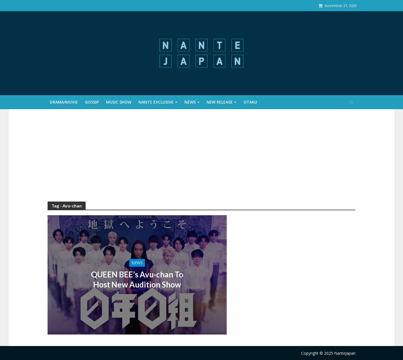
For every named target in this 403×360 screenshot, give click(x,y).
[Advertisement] (201, 159)
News (190, 102)
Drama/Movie (64, 102)
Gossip (92, 102)
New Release (220, 102)
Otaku (250, 102)
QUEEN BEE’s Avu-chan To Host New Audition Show (137, 279)
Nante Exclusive (156, 102)
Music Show (118, 102)
